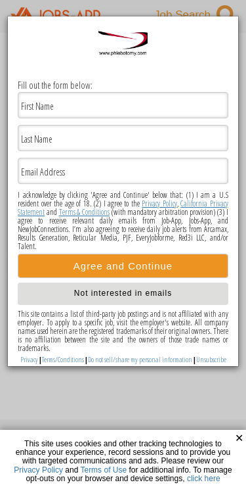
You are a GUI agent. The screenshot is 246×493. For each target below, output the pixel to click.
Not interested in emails (123, 293)
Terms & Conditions (84, 212)
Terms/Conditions (63, 359)
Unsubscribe (211, 359)
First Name (37, 106)
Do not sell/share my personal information (140, 359)
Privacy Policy (159, 203)
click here (203, 478)
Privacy (29, 359)
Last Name (36, 139)
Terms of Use (103, 470)
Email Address (43, 172)
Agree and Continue (123, 265)
